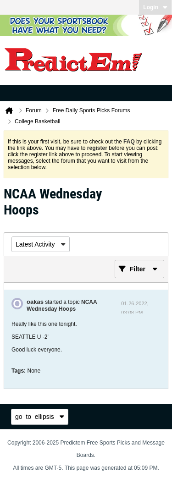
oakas (35, 301)
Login (155, 7)
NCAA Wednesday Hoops (62, 305)
